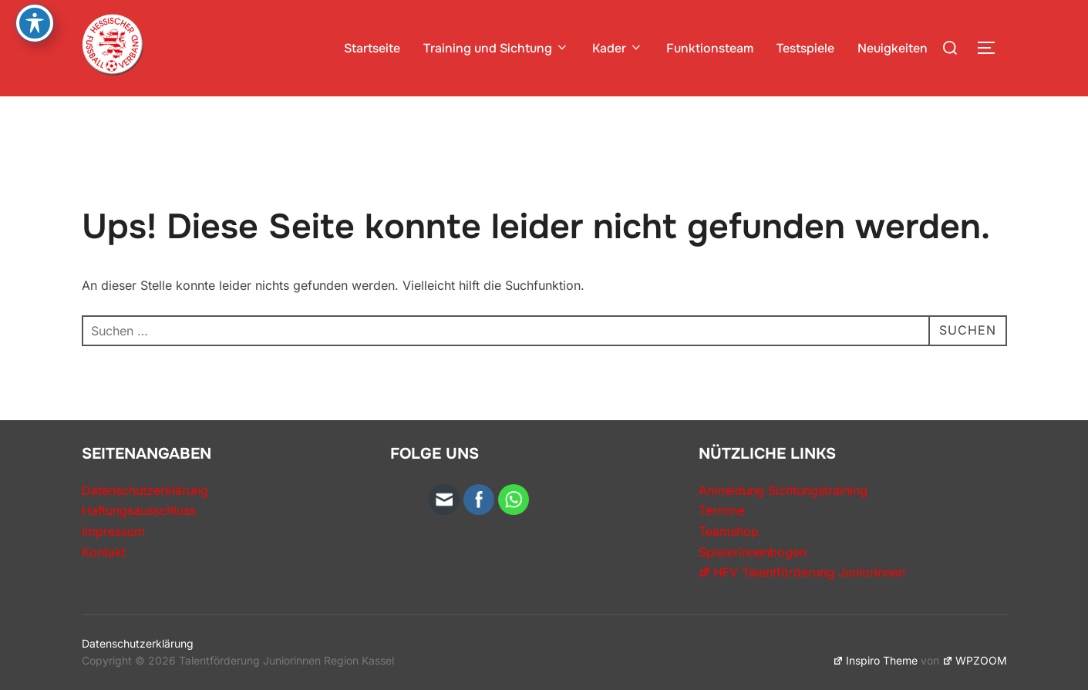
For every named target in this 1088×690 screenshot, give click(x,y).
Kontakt (104, 552)
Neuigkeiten (892, 48)
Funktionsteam (709, 48)
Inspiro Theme (875, 660)
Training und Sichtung (496, 48)
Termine (722, 510)
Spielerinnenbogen (753, 552)
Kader (617, 48)
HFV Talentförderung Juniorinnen (802, 572)
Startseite (372, 48)
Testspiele (805, 48)
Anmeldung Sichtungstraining (783, 490)
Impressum (113, 531)
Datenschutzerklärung (145, 490)
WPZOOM (974, 660)
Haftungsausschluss (139, 510)
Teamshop (729, 531)
